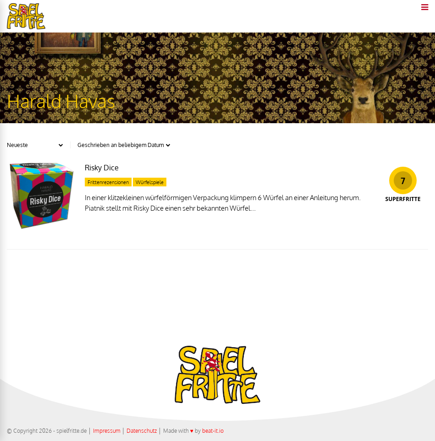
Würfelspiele (150, 182)
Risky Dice (102, 167)
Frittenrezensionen (108, 182)
